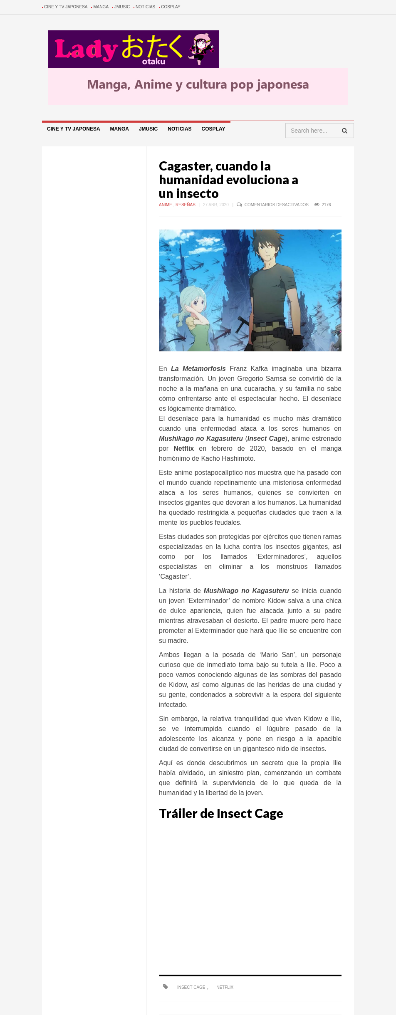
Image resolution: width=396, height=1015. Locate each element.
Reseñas (186, 205)
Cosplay (171, 7)
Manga (101, 7)
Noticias (145, 7)
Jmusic (122, 7)
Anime (166, 205)
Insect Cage (191, 987)
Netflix (224, 987)
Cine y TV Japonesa (65, 7)
